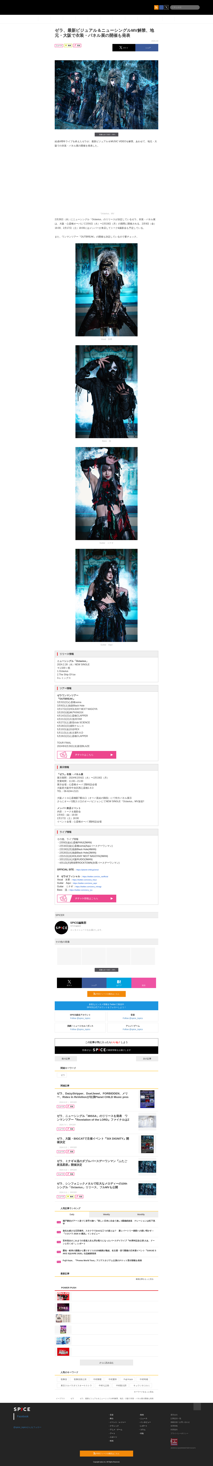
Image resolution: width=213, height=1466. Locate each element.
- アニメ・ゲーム (115, 1430)
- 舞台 (111, 1418)
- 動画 (141, 1415)
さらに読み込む (115, 1363)
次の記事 (150, 1058)
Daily (72, 1214)
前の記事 (63, 1058)
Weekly (106, 1214)
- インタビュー (145, 1422)
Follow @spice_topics (80, 1018)
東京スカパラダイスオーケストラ (75, 1385)
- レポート (143, 1426)
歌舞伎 (62, 1379)
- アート (112, 1433)
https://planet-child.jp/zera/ (87, 870)
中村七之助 (102, 1385)
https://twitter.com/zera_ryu (81, 890)
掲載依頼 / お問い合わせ (180, 1422)
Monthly (141, 1214)
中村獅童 (96, 1379)
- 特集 (141, 1433)
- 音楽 (111, 1415)
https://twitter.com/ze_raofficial (95, 876)
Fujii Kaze (127, 1379)
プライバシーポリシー (179, 1433)
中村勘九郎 (120, 1385)
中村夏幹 (111, 1379)
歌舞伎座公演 (78, 1379)
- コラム (142, 1430)
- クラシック (114, 1426)
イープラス (60, 1398)
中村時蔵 (142, 1379)
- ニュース (143, 1418)
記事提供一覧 (176, 1418)
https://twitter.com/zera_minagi (88, 886)
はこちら (94, 754)
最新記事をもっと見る (146, 1279)
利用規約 (174, 1430)
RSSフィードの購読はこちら (108, 994)
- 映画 (111, 1441)
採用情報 (174, 1426)
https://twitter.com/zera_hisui (84, 880)
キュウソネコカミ (140, 1385)
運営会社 (174, 1415)
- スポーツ (113, 1437)
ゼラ (61, 1075)
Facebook (23, 1416)
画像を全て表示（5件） (106, 134)
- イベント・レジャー (117, 1422)
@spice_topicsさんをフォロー (27, 1427)
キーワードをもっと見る (145, 1392)
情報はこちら (94, 898)
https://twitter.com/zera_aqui (85, 883)
